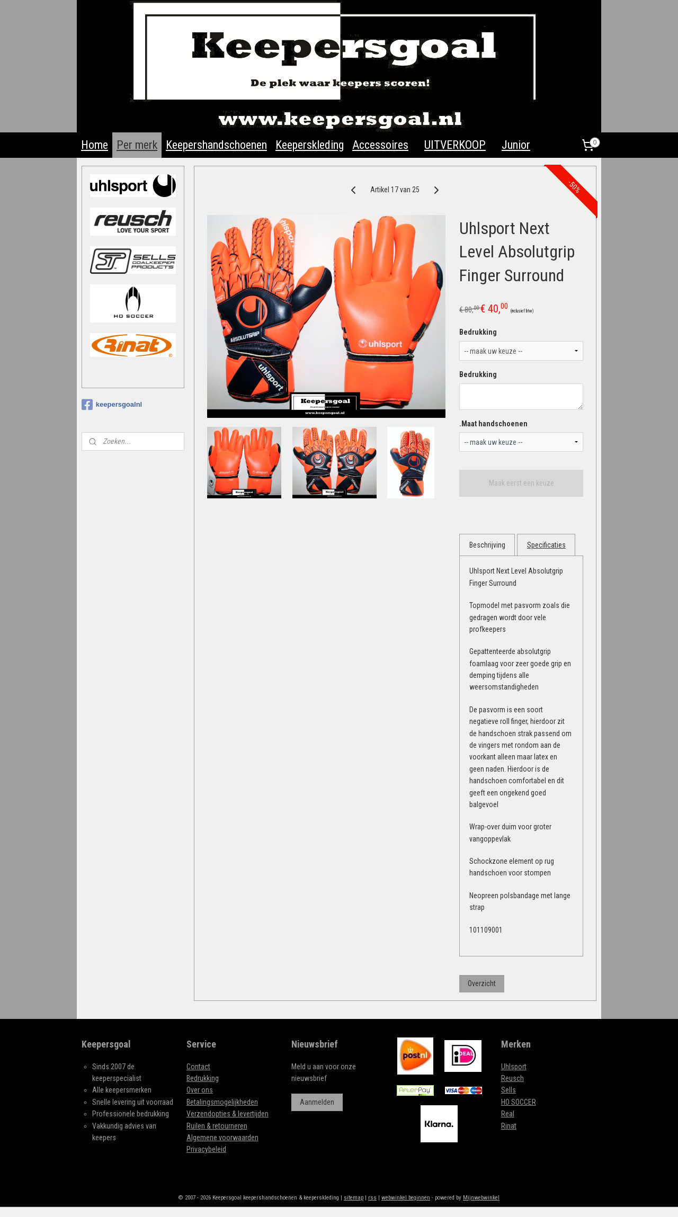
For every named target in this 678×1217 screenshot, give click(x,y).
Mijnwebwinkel (481, 1197)
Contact (198, 1066)
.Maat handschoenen (494, 423)
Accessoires (380, 144)
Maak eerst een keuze (521, 483)
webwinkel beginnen (405, 1197)
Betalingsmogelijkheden (222, 1102)
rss (372, 1197)
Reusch (512, 1078)
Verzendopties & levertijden (227, 1113)
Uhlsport (514, 1066)
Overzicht (482, 983)
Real (507, 1113)
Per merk (137, 144)
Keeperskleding (309, 144)
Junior (516, 144)
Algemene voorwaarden (222, 1137)
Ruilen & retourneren (216, 1126)
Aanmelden (317, 1102)
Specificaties (546, 545)
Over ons (199, 1090)
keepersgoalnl (112, 404)
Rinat (508, 1126)
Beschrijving (487, 545)
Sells (508, 1090)
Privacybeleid (206, 1149)
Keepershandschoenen (216, 144)
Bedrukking (478, 332)
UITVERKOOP (455, 144)
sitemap (353, 1197)
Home (94, 144)
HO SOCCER (518, 1102)
